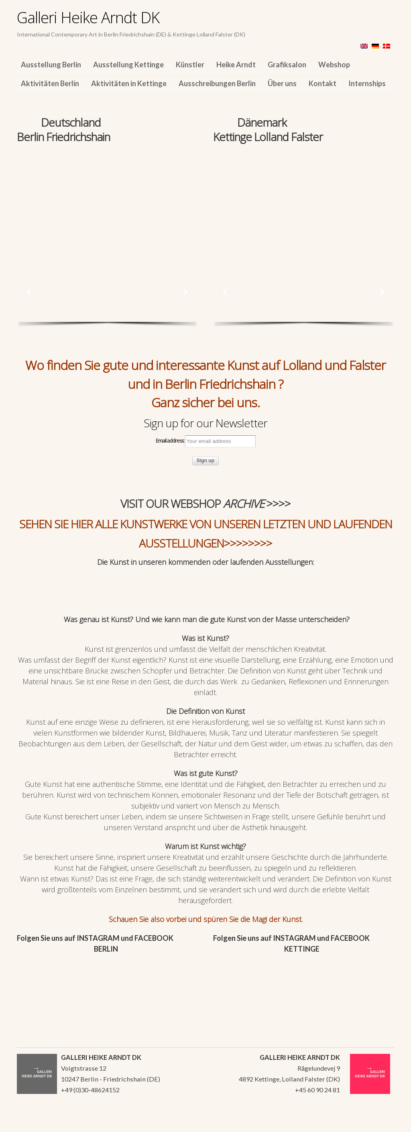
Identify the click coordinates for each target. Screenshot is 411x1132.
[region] (107, 199)
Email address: (206, 441)
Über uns (282, 83)
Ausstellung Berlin (51, 64)
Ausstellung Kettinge (128, 64)
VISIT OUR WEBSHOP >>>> (205, 503)
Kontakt (322, 83)
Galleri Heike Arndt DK (88, 17)
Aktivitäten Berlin (50, 83)
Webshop (334, 64)
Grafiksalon (287, 64)
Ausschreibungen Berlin (217, 83)
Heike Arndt (236, 64)
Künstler (190, 64)
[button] (29, 292)
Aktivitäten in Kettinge (129, 83)
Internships (367, 83)
